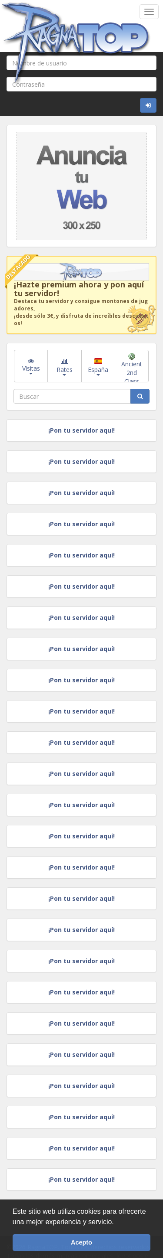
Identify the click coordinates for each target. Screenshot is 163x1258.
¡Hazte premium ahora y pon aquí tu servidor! (79, 288)
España (98, 367)
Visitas (31, 366)
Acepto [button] (81, 1242)
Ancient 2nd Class (131, 367)
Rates (65, 366)
